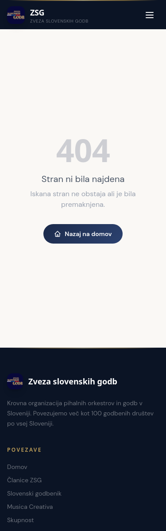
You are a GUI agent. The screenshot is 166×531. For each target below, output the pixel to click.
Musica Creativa (30, 507)
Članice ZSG (24, 480)
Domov (17, 467)
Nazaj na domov (83, 234)
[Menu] (149, 15)
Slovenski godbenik (34, 493)
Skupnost (20, 520)
